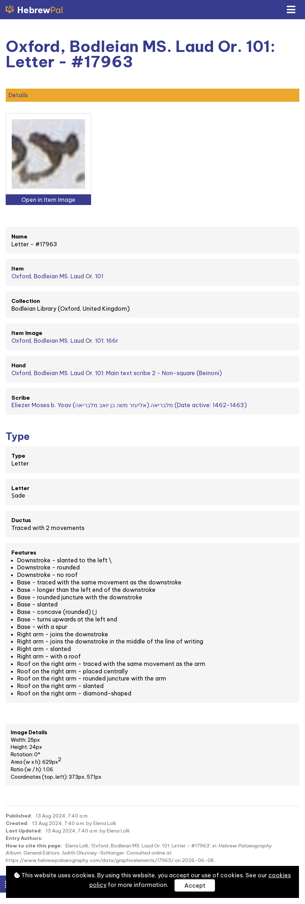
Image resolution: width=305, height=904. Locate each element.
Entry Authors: (24, 838)
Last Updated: (24, 830)
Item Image (26, 333)
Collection (25, 301)
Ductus (21, 520)
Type (18, 455)
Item (17, 268)
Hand (18, 365)
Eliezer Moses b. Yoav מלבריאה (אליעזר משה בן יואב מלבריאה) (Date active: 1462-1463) (129, 405)
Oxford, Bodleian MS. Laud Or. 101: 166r (64, 340)
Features (23, 552)
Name (19, 236)
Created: (17, 823)
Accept (194, 885)
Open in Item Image (48, 199)
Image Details (29, 732)
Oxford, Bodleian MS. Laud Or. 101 (57, 276)
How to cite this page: (34, 845)
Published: (19, 816)
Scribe (20, 397)
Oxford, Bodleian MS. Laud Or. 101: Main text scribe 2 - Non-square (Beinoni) (116, 373)
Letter (20, 488)
